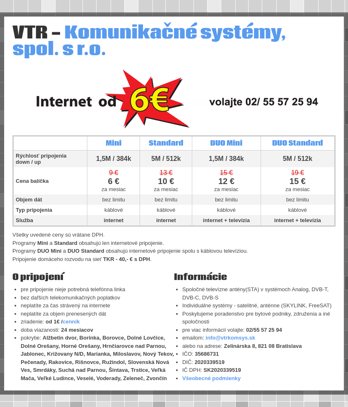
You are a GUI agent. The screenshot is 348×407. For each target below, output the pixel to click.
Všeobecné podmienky (211, 378)
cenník (71, 321)
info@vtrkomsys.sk (230, 338)
